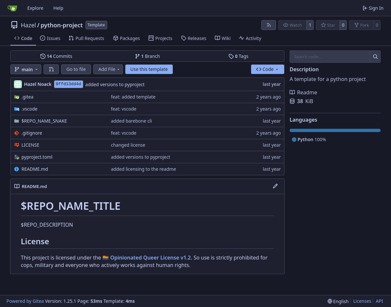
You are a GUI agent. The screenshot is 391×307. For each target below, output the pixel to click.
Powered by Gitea (25, 301)
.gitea (27, 97)
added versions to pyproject (115, 84)
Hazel (28, 25)
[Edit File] (275, 186)
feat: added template (133, 97)
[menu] (338, 301)
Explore (35, 8)
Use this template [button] (149, 69)
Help (58, 8)
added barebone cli (131, 121)
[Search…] (375, 56)
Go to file (75, 69)
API (379, 301)
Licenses (362, 301)
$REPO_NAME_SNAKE (44, 121)
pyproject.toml (36, 157)
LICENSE (30, 145)
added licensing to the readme (143, 169)
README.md (34, 169)
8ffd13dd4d (68, 84)
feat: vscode (124, 109)
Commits (56, 56)
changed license (128, 145)
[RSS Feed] (268, 25)
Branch (147, 56)
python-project (62, 25)
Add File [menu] (109, 69)
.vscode (29, 109)
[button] (51, 69)
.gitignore (31, 133)
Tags (238, 56)
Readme (303, 92)
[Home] (12, 8)
